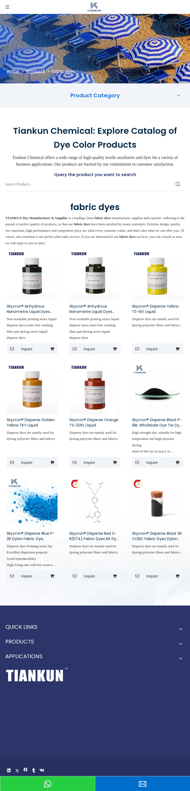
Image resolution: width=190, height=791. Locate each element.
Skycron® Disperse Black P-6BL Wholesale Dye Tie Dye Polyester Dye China (157, 422)
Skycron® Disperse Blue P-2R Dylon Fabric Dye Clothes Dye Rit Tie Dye (31, 536)
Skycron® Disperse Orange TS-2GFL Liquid (93, 422)
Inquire (19, 348)
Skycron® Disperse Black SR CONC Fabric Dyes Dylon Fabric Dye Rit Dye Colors (157, 536)
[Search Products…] (88, 184)
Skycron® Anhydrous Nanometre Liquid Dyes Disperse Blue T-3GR (90, 309)
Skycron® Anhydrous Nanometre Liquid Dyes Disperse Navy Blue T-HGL (30, 309)
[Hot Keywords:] (178, 184)
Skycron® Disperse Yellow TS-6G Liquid (155, 309)
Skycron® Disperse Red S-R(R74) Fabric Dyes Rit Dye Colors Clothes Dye (94, 536)
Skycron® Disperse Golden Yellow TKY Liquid (31, 422)
